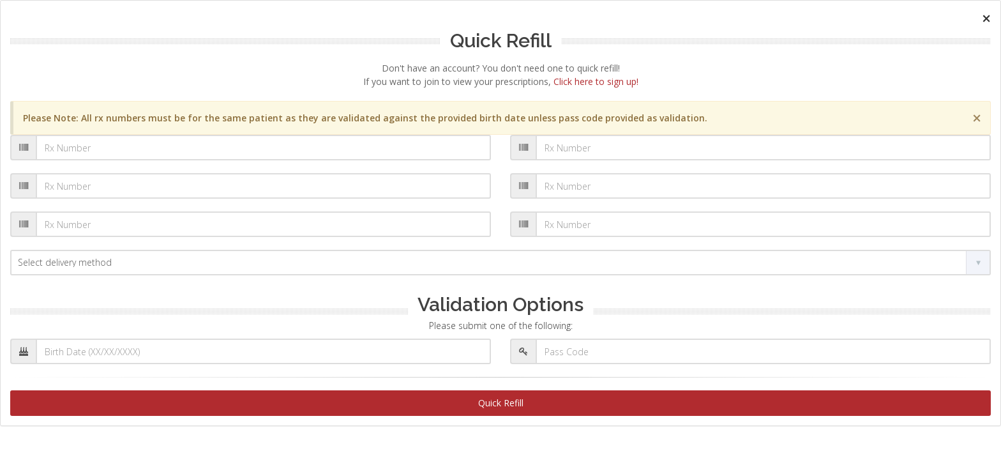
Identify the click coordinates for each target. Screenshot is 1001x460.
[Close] (986, 18)
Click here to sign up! (595, 81)
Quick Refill (500, 403)
